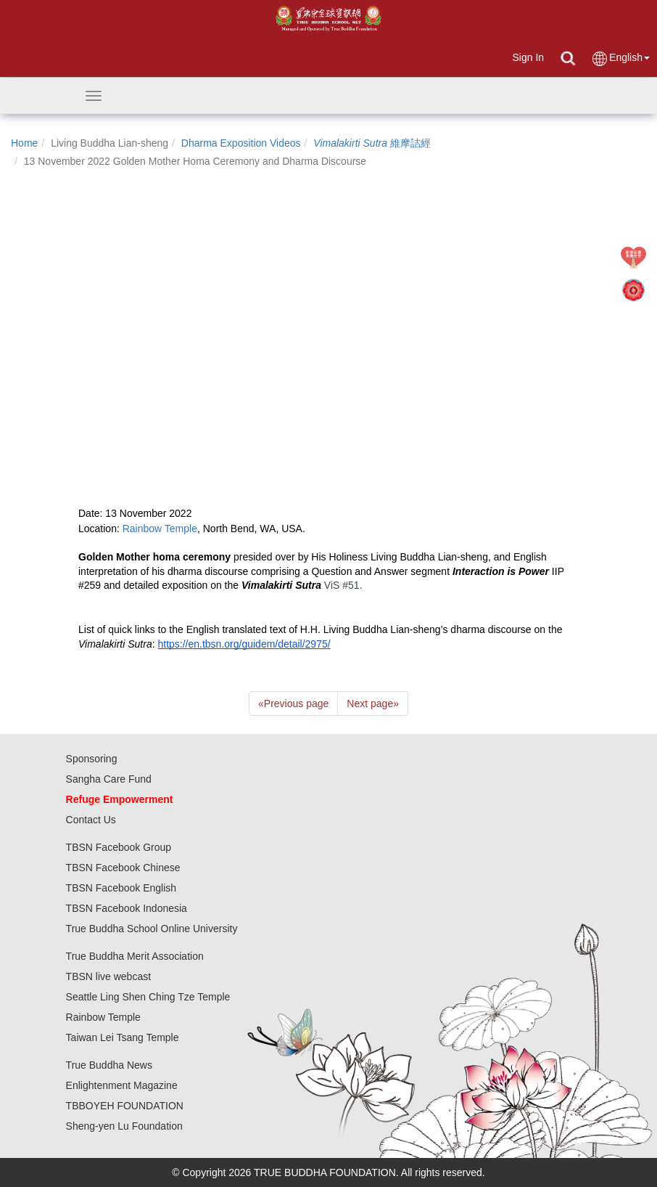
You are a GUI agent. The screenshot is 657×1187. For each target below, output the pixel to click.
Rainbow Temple (103, 1017)
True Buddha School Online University (152, 928)
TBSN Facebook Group (119, 847)
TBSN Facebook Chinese (123, 867)
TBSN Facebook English (121, 888)
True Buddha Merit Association (135, 956)
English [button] (620, 58)
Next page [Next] (373, 703)
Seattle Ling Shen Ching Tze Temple (148, 997)
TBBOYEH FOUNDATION (124, 1105)
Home (24, 143)
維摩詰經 (372, 143)
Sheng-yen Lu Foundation (124, 1126)
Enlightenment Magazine (122, 1085)
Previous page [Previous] (293, 703)
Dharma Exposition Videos (241, 143)
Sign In (528, 57)
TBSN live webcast (108, 976)
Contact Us (91, 819)
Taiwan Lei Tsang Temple (122, 1037)
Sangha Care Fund (109, 779)
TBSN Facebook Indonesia (126, 908)
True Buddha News (109, 1065)
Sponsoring (91, 758)
